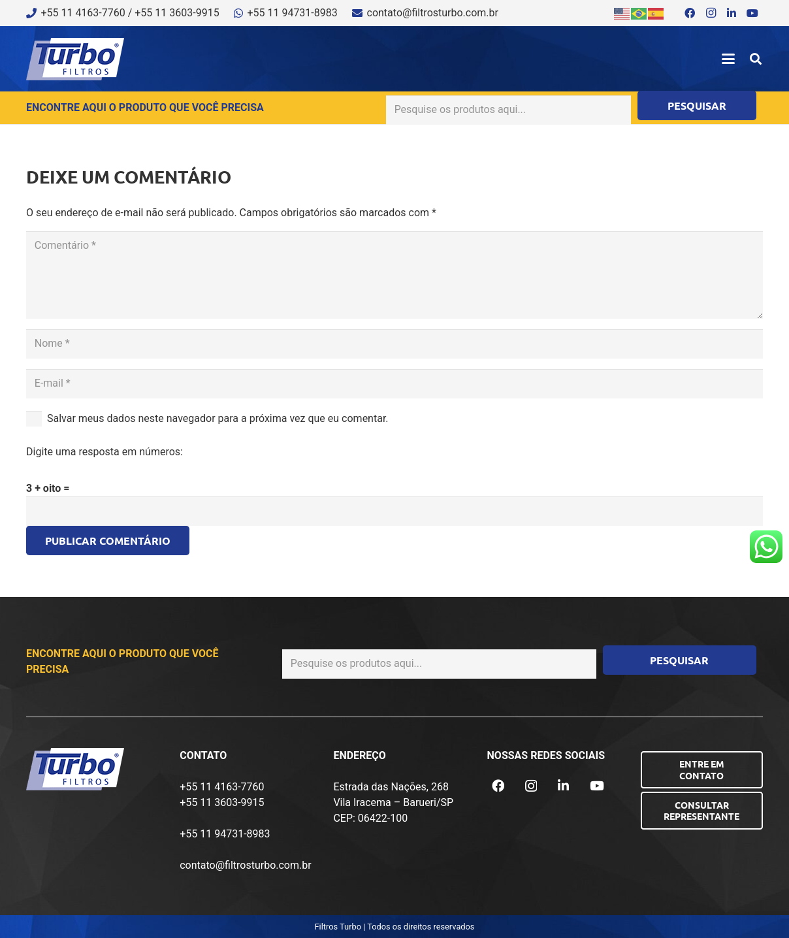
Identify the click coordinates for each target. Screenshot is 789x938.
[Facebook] (689, 13)
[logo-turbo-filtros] (75, 59)
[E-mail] (394, 383)
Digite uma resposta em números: (104, 451)
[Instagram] (710, 13)
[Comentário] (394, 275)
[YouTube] (752, 13)
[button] (728, 58)
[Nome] (394, 344)
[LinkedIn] (731, 13)
